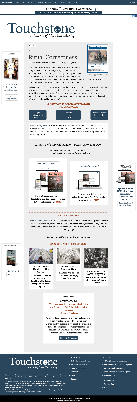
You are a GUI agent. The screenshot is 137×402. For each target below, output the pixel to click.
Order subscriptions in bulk (46, 220)
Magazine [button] (30, 2)
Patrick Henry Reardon (40, 125)
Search (79, 2)
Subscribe (75, 372)
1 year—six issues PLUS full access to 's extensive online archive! (125, 193)
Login (133, 2)
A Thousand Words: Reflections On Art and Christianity (11, 87)
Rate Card (108, 384)
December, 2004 (99, 74)
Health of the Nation (41, 271)
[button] (45, 2)
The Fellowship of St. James (64, 398)
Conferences (19, 2)
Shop (73, 375)
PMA (105, 387)
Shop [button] (70, 2)
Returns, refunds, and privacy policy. (68, 400)
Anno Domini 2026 (78, 368)
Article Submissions (79, 364)
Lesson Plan (68, 269)
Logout (74, 379)
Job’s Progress (96, 274)
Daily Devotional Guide (80, 361)
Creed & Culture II (11, 271)
